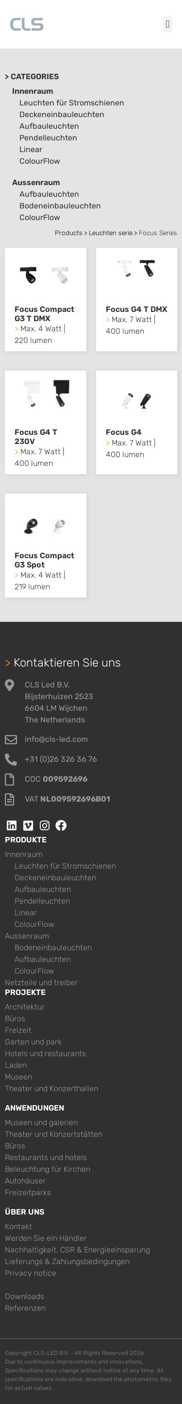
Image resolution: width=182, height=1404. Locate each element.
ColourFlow (39, 161)
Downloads (24, 1296)
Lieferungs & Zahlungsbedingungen (67, 1261)
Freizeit (18, 1030)
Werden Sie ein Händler (46, 1238)
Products (69, 233)
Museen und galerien (41, 1122)
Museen (18, 1076)
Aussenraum (36, 182)
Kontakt (18, 1226)
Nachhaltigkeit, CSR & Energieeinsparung (77, 1249)
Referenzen (25, 1308)
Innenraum (32, 91)
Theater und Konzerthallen (51, 1088)
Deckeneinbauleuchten (61, 114)
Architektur (25, 1006)
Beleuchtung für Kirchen (47, 1169)
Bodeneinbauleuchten (60, 205)
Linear (30, 149)
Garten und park (33, 1041)
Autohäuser (25, 1180)
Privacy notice (30, 1273)
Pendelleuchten (48, 137)
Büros (15, 1018)
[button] (167, 25)
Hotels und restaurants (45, 1053)
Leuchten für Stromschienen (71, 102)
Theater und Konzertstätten (53, 1134)
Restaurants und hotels (46, 1157)
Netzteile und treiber (41, 982)
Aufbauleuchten (49, 126)
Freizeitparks (28, 1192)
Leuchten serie (110, 233)
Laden (16, 1065)
